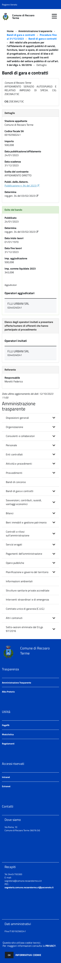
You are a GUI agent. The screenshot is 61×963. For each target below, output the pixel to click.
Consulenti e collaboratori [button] (20, 436)
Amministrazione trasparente (35, 31)
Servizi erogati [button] (14, 544)
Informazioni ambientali (19, 581)
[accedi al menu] (54, 16)
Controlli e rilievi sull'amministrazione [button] (17, 533)
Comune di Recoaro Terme (23, 16)
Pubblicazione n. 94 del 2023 (22, 186)
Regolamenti (8, 743)
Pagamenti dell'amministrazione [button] (24, 554)
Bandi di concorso (16, 482)
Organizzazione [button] (14, 427)
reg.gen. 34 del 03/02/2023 (22, 196)
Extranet (6, 786)
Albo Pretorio (8, 691)
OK (9, 955)
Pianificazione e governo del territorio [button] (27, 572)
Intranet (6, 777)
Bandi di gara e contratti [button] (19, 491)
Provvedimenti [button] (14, 473)
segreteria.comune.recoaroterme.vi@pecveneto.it (29, 887)
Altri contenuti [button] (14, 618)
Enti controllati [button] (14, 454)
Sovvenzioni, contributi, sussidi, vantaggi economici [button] (24, 502)
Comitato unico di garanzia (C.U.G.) (25, 609)
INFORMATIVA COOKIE (28, 955)
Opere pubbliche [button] (15, 563)
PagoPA (5, 725)
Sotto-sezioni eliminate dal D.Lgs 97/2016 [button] (24, 629)
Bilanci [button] (10, 513)
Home (10, 31)
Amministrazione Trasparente (16, 682)
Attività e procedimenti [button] (19, 464)
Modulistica (8, 734)
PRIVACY (50, 946)
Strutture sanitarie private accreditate (27, 590)
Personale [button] (11, 445)
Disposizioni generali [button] (17, 418)
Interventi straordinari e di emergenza (27, 599)
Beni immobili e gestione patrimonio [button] (26, 522)
